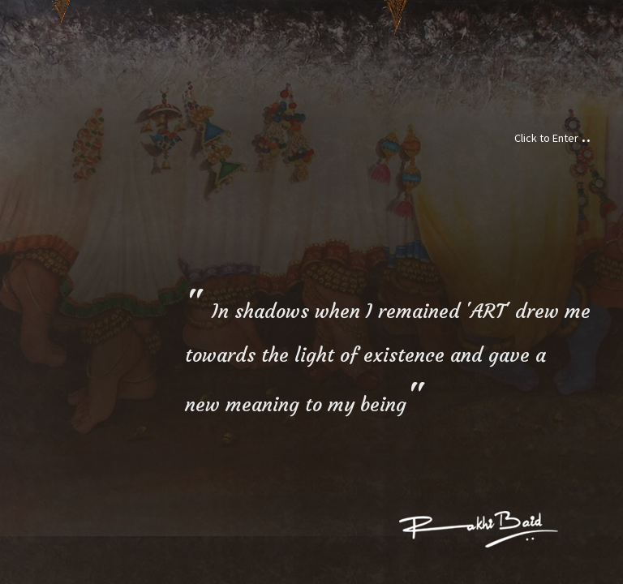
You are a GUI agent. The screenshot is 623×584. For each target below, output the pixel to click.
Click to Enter (552, 138)
